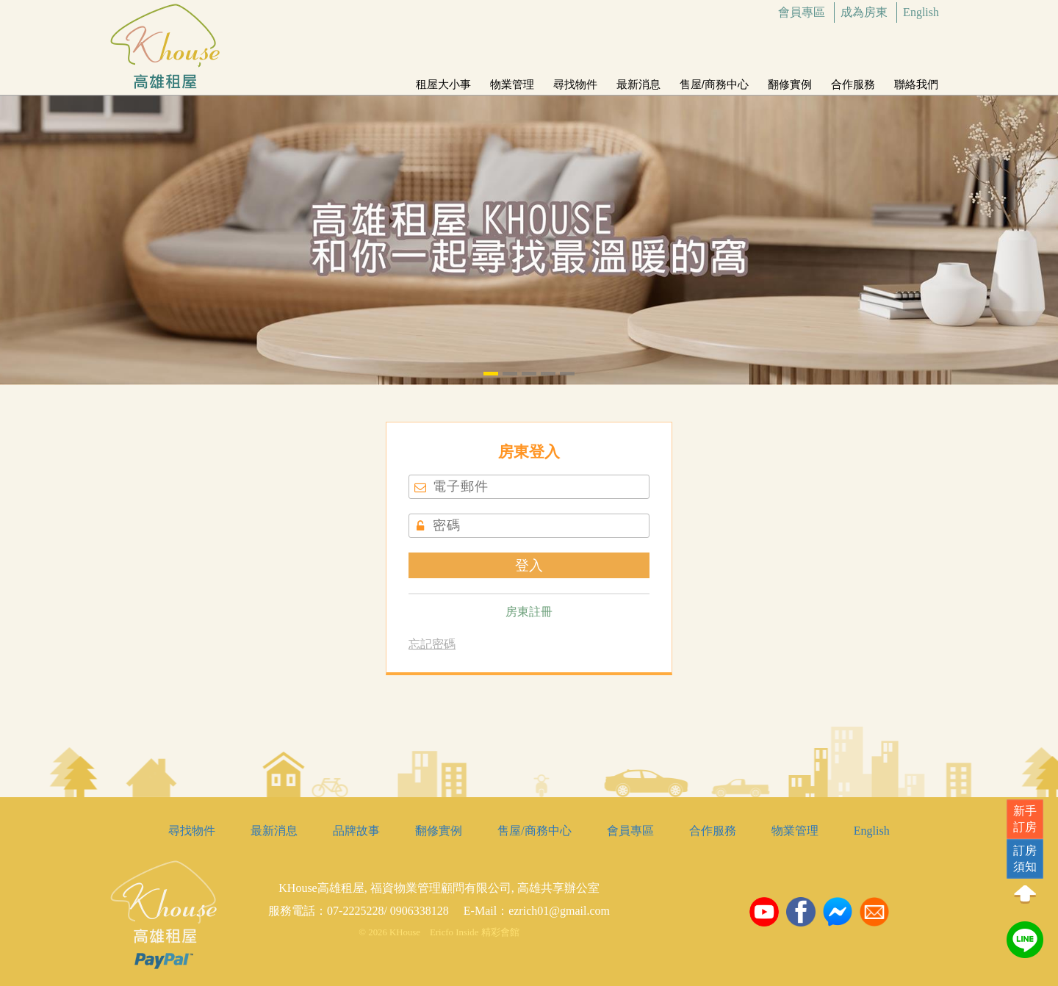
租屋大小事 (443, 78)
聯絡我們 (916, 78)
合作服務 (853, 78)
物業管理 (512, 78)
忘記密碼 (432, 644)
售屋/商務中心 (714, 78)
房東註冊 (529, 611)
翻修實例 (790, 78)
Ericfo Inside (454, 932)
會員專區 (801, 12)
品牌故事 (356, 830)
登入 (529, 565)
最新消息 (638, 78)
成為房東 (864, 12)
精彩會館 (500, 932)
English (921, 12)
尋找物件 (575, 78)
